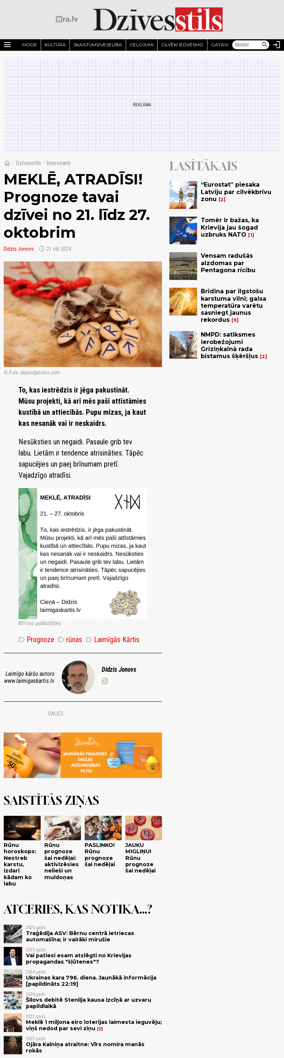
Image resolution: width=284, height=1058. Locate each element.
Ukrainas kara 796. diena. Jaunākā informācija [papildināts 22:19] (91, 980)
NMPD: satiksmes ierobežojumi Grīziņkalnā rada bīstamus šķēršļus (229, 345)
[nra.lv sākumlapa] (67, 19)
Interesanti (58, 163)
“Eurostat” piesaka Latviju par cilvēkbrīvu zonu (236, 191)
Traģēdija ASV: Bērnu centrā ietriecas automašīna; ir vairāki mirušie (80, 936)
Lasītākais (203, 166)
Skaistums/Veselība (98, 44)
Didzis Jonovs (19, 249)
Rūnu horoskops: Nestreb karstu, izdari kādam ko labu (20, 864)
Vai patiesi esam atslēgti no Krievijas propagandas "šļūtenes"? (79, 958)
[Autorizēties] (276, 45)
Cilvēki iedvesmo (182, 44)
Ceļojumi (141, 44)
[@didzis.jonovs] (105, 681)
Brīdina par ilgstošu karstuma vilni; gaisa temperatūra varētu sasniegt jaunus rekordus (233, 305)
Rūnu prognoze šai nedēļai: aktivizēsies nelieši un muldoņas (61, 861)
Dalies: (56, 714)
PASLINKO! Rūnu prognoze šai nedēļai (100, 855)
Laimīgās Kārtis (112, 639)
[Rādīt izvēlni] (7, 45)
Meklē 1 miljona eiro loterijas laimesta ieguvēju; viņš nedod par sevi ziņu (94, 1025)
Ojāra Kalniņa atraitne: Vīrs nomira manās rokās (85, 1047)
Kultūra (55, 44)
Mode (29, 44)
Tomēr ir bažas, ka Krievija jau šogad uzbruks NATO (230, 227)
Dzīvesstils (28, 163)
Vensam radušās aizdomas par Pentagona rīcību (228, 262)
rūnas (70, 639)
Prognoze (36, 639)
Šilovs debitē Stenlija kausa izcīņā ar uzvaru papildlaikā (88, 1003)
